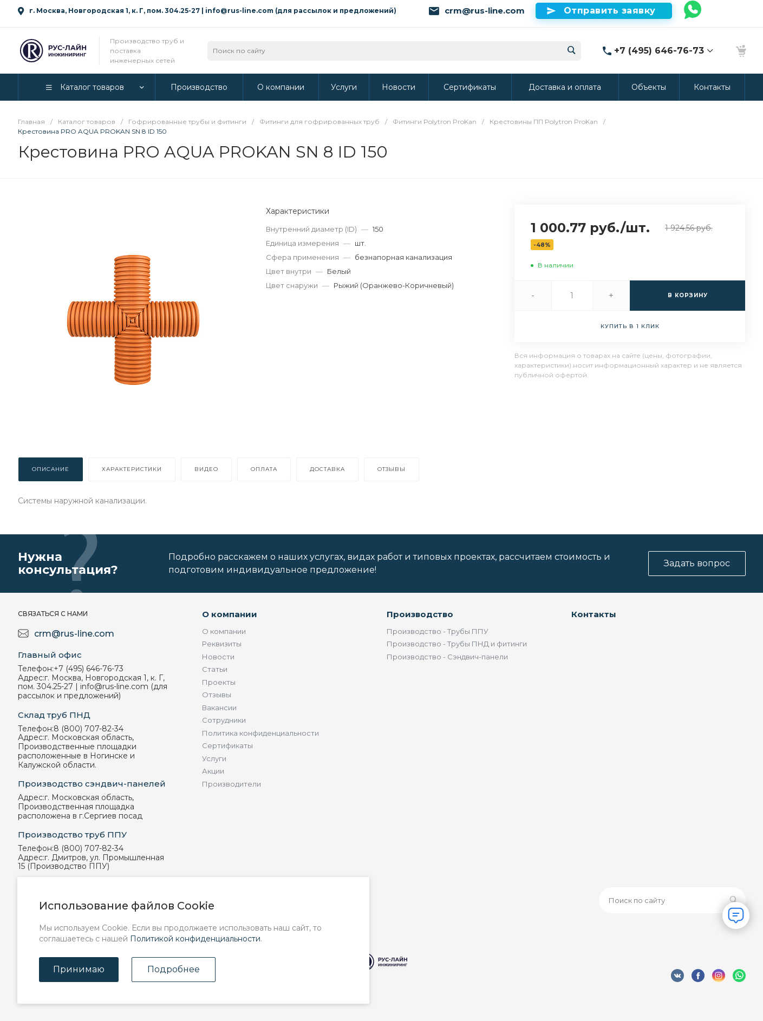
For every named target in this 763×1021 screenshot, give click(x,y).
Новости (218, 656)
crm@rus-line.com (485, 11)
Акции (213, 771)
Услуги (214, 758)
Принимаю (79, 969)
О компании (229, 614)
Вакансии (219, 707)
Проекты (219, 682)
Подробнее (173, 969)
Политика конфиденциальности (260, 733)
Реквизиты (222, 643)
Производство (420, 614)
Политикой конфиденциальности (195, 939)
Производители (231, 784)
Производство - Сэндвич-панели (447, 656)
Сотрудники (224, 720)
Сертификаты (227, 745)
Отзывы (216, 694)
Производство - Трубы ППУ (437, 631)
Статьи (214, 669)
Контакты (593, 614)
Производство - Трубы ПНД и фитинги (457, 643)
